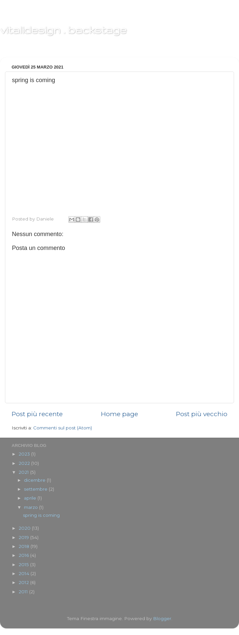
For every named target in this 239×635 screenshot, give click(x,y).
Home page (119, 414)
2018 (25, 546)
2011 (24, 591)
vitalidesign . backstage (63, 29)
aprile (31, 498)
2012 (24, 582)
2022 (25, 463)
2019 (24, 537)
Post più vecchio (201, 414)
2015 (24, 564)
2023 (25, 454)
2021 (24, 472)
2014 (25, 573)
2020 (25, 528)
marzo (31, 507)
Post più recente (37, 414)
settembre (36, 489)
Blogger (162, 618)
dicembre (35, 480)
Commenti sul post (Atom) (62, 427)
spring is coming (41, 515)
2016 (24, 555)
